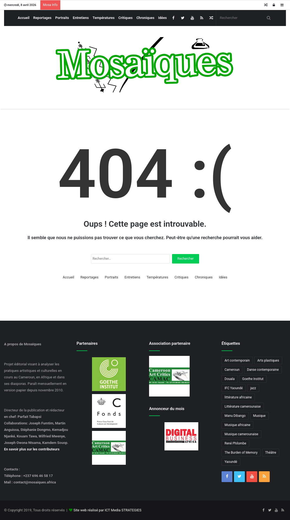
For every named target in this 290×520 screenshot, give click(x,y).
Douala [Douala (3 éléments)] (230, 379)
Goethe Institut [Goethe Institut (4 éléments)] (252, 379)
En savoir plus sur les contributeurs (32, 449)
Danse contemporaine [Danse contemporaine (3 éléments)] (263, 370)
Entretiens (81, 18)
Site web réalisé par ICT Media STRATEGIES (107, 510)
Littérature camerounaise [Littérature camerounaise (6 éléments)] (243, 406)
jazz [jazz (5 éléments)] (253, 388)
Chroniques (145, 18)
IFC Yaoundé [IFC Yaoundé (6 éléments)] (234, 388)
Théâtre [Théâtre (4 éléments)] (270, 452)
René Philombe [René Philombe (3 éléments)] (235, 443)
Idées (162, 18)
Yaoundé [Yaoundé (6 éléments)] (231, 462)
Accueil (23, 18)
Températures (103, 18)
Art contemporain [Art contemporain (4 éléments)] (237, 360)
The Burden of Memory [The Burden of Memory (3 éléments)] (241, 452)
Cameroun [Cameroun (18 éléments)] (232, 370)
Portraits (62, 18)
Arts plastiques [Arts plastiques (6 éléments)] (268, 360)
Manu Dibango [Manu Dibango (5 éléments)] (235, 416)
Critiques (125, 18)
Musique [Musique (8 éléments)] (259, 416)
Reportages (42, 18)
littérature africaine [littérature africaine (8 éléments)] (238, 397)
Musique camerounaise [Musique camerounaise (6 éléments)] (241, 434)
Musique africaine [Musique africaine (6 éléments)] (237, 425)
